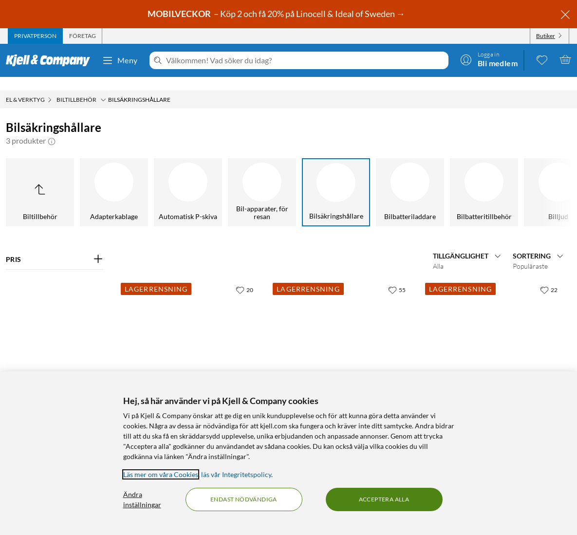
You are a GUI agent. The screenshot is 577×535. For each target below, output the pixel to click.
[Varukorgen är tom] (565, 59)
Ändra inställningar (142, 499)
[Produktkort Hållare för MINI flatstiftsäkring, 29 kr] (495, 333)
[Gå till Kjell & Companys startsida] (51, 60)
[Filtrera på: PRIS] (54, 246)
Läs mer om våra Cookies (160, 474)
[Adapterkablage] (66, 178)
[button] (51, 127)
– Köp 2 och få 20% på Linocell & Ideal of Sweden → (277, 13)
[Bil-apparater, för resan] (214, 178)
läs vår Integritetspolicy (236, 474)
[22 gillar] (549, 276)
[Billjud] (510, 178)
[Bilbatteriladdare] (362, 178)
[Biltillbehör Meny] (103, 86)
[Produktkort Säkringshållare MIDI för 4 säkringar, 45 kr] (191, 333)
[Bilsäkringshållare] (289, 179)
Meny (120, 60)
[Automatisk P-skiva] (140, 178)
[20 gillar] (244, 276)
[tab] (35, 36)
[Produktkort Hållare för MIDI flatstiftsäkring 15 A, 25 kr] (343, 333)
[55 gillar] (397, 276)
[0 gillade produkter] (542, 59)
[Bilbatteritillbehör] (436, 178)
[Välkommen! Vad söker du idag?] (305, 60)
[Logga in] (489, 59)
